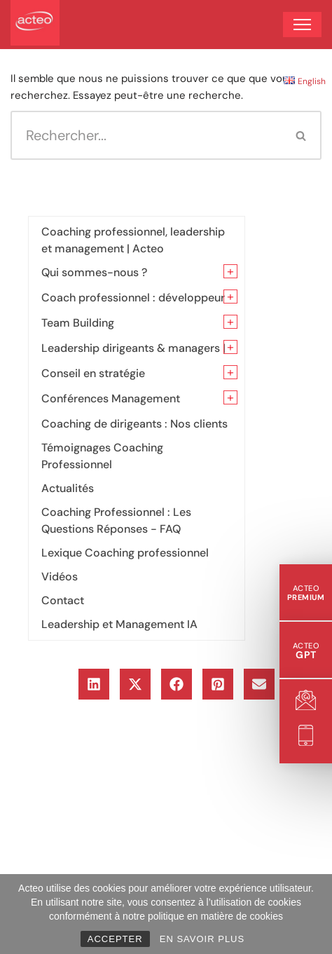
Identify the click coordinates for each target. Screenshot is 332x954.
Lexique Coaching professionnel (125, 552)
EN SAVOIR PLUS (202, 939)
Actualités (67, 488)
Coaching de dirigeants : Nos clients (134, 423)
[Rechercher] (146, 135)
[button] (93, 684)
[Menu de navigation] (302, 24)
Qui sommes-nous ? (94, 272)
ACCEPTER (115, 939)
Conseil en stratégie (93, 373)
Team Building (77, 322)
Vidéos (59, 576)
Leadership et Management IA (119, 624)
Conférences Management (110, 398)
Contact (62, 600)
